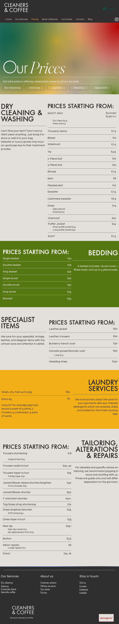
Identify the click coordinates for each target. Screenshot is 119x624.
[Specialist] (102, 87)
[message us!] (106, 618)
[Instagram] (116, 19)
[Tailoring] (35, 87)
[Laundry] (57, 87)
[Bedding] (79, 87)
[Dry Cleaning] (13, 87)
